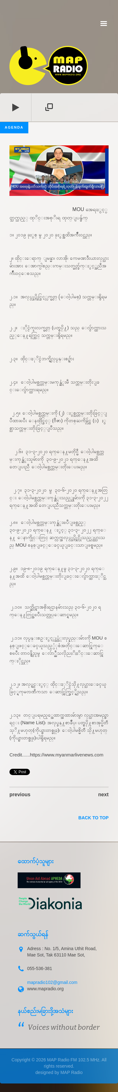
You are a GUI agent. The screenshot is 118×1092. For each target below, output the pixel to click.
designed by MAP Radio (59, 1072)
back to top (93, 817)
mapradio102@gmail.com (52, 982)
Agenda (14, 127)
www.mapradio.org (45, 988)
